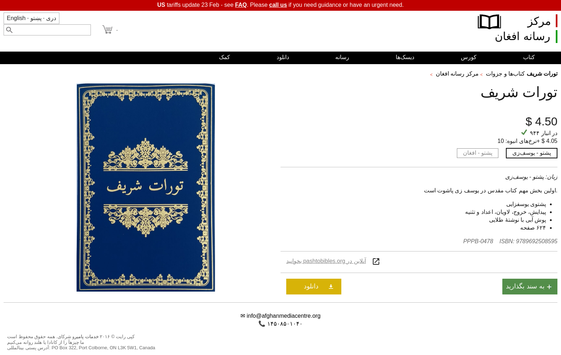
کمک (224, 57)
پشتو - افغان (477, 153)
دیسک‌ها (405, 57)
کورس (469, 57)
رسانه (342, 57)
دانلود (283, 57)
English (16, 18)
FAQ (241, 5)
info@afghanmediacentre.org (284, 316)
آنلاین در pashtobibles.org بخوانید (326, 261)
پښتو (36, 18)
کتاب (529, 57)
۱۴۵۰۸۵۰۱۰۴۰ (285, 324)
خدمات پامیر (86, 336)
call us (278, 5)
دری (51, 18)
